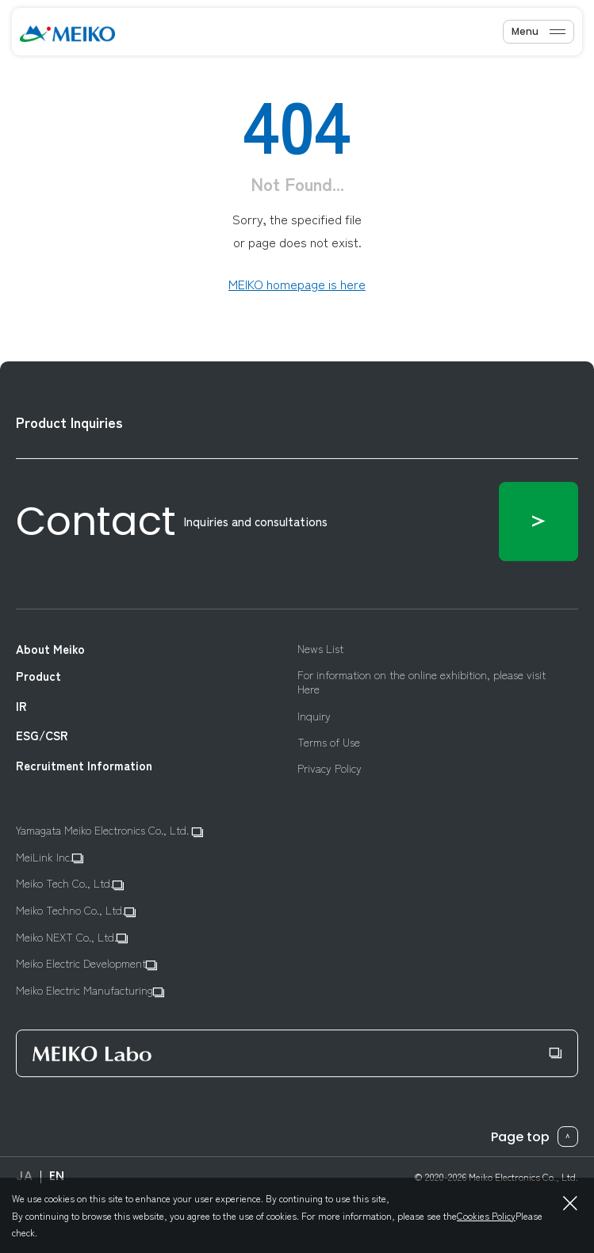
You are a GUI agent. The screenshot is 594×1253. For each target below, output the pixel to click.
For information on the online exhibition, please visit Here (421, 681)
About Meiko (50, 649)
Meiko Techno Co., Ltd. (76, 910)
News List (320, 648)
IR (21, 706)
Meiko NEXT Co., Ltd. (72, 937)
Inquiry (314, 716)
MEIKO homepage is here (297, 283)
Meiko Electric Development (86, 964)
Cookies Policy (486, 1215)
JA (24, 1176)
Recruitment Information (84, 766)
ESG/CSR (42, 735)
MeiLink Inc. (49, 857)
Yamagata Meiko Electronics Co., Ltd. (109, 830)
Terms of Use (328, 742)
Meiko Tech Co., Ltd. (70, 884)
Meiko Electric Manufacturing (90, 990)
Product (38, 677)
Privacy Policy (329, 768)
